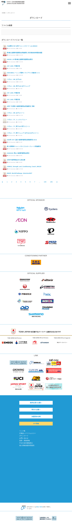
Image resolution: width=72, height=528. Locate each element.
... (39, 182)
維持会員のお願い (36, 402)
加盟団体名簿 (36, 416)
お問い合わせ (23, 438)
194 (45, 182)
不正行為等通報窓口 (26, 443)
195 (51, 182)
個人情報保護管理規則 (26, 445)
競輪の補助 (39, 507)
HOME (3, 13)
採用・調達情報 (24, 440)
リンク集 (22, 431)
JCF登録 (36, 423)
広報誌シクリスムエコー (27, 433)
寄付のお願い (36, 409)
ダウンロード (23, 436)
